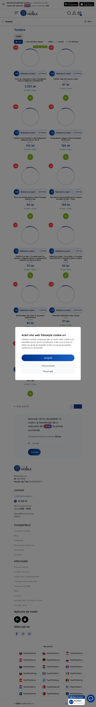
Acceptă (48, 358)
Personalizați (48, 365)
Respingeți (48, 371)
